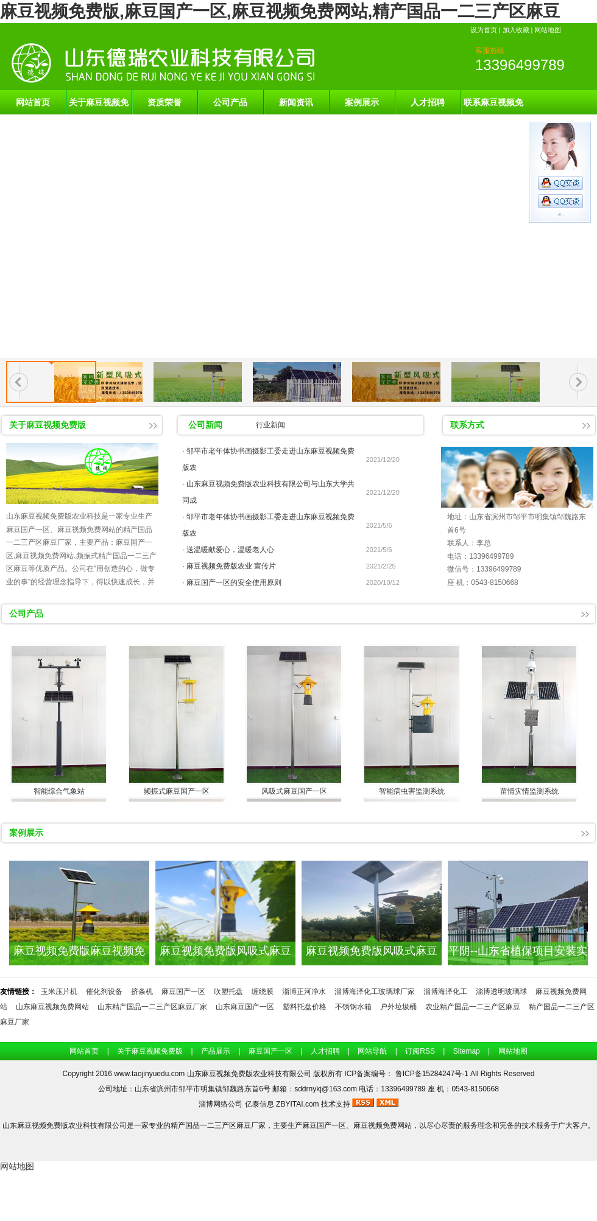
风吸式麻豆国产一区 (294, 791)
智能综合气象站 (59, 791)
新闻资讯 (296, 102)
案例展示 (362, 102)
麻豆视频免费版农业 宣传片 (231, 566)
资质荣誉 (164, 102)
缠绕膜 (263, 991)
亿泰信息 (259, 1104)
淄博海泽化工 (445, 991)
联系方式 (467, 425)
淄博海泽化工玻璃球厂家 (374, 991)
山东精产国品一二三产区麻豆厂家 (152, 1006)
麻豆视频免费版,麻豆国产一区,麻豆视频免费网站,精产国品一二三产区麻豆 (280, 11)
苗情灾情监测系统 (529, 791)
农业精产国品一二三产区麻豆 (472, 1006)
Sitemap (466, 1051)
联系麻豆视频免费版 (493, 105)
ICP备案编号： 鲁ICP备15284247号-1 (407, 1073)
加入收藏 (516, 29)
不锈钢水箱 (353, 1006)
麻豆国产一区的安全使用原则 (233, 582)
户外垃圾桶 (398, 1006)
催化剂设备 (104, 991)
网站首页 (33, 102)
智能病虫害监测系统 (412, 791)
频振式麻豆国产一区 (177, 791)
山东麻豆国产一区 (245, 1006)
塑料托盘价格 (305, 1006)
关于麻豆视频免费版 (99, 105)
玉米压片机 (59, 991)
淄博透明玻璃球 (501, 991)
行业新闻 (270, 425)
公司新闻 (205, 425)
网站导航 (372, 1051)
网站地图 (547, 29)
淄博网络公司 (220, 1104)
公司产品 (230, 102)
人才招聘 (428, 102)
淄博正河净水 (304, 991)
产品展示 (215, 1051)
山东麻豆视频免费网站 (52, 1006)
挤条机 (142, 991)
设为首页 (483, 29)
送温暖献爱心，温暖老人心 (230, 549)
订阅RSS (420, 1051)
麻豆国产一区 (183, 991)
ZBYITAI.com (297, 1104)
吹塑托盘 (228, 991)
